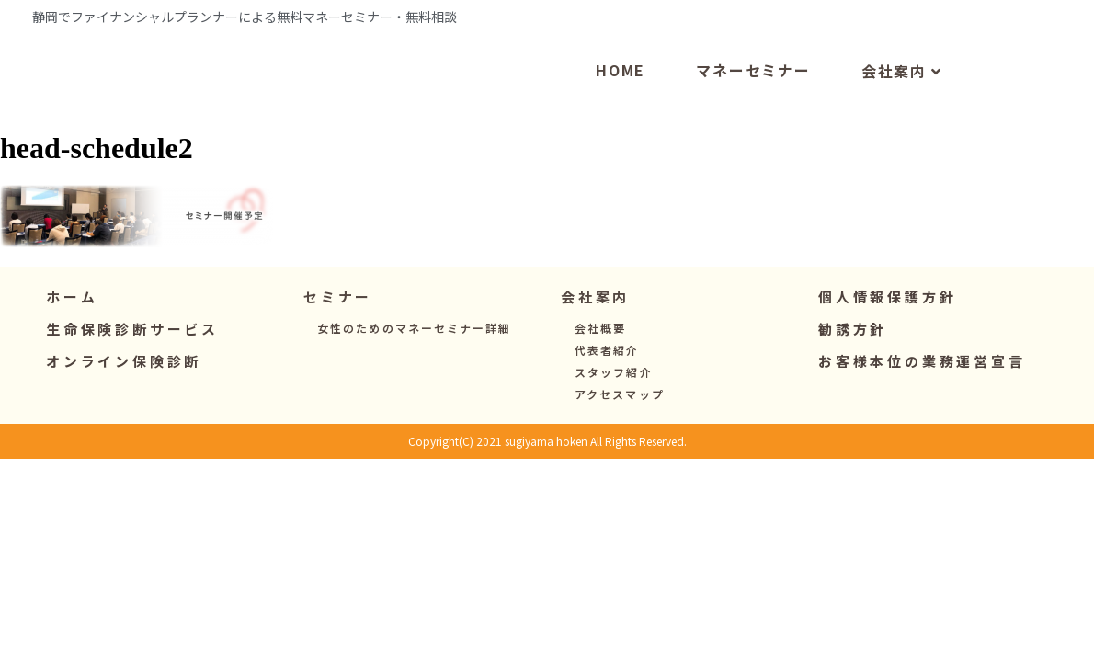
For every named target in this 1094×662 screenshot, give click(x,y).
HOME (620, 108)
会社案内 (901, 110)
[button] (338, 336)
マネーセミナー (753, 108)
